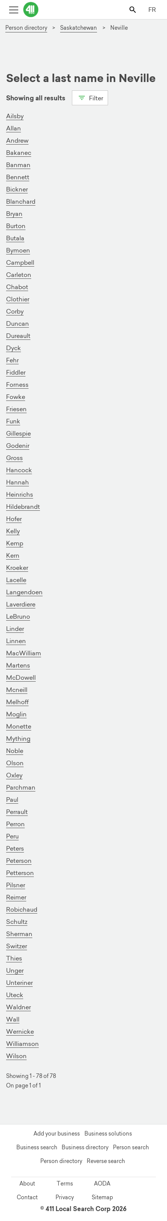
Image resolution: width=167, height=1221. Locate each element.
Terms (65, 1183)
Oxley (14, 775)
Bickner (17, 189)
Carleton (18, 274)
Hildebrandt (23, 506)
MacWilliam (23, 653)
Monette (18, 726)
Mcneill (16, 689)
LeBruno (18, 616)
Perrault (17, 812)
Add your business (56, 1133)
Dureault (18, 335)
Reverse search (106, 1161)
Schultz (16, 921)
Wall (12, 1019)
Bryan (14, 213)
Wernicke (20, 1031)
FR (152, 9)
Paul (12, 799)
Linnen (16, 641)
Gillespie (18, 433)
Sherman (19, 934)
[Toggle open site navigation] (13, 9)
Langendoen (24, 592)
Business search (36, 1147)
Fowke (15, 397)
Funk (13, 421)
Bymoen (18, 250)
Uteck (14, 995)
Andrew (17, 140)
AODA (102, 1183)
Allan (13, 128)
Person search (131, 1147)
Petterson (20, 873)
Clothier (17, 299)
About (27, 1183)
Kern (12, 555)
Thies (14, 958)
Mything (18, 738)
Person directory (61, 1161)
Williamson (22, 1043)
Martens (18, 665)
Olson (15, 763)
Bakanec (18, 152)
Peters (15, 848)
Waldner (18, 1007)
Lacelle (16, 580)
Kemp (14, 543)
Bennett (17, 177)
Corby (15, 311)
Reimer (16, 897)
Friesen (16, 409)
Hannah (17, 482)
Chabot (17, 287)
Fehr (12, 360)
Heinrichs (19, 494)
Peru (12, 836)
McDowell (21, 677)
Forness (17, 384)
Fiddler (15, 372)
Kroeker (17, 567)
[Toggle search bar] (133, 9)
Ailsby (15, 116)
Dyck (13, 348)
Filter (90, 97)
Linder (15, 628)
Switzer (16, 946)
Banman (18, 165)
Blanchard (20, 201)
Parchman (20, 787)
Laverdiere (20, 604)
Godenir (17, 445)
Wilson (16, 1056)
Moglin (16, 714)
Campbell (20, 262)
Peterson (19, 860)
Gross (14, 458)
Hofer (14, 519)
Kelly (13, 531)
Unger (15, 970)
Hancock (19, 470)
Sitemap (102, 1197)
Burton (15, 226)
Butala (15, 238)
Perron (15, 824)
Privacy (65, 1197)
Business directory (85, 1147)
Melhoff (17, 702)
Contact (27, 1197)
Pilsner (15, 885)
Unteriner (19, 982)
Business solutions (108, 1133)
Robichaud (21, 909)
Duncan (17, 323)
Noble (14, 750)
